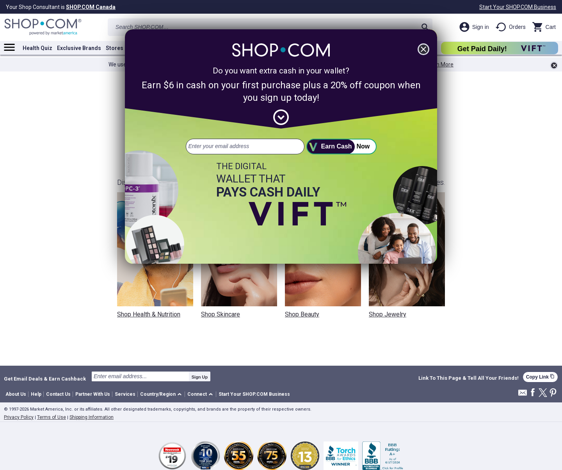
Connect (197, 394)
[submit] (341, 146)
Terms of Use (51, 417)
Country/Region (158, 394)
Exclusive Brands (79, 48)
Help (36, 394)
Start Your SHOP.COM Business (517, 7)
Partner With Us (92, 394)
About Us (15, 394)
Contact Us (58, 394)
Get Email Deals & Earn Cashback (45, 378)
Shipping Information (91, 417)
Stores (114, 48)
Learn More (439, 64)
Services (125, 394)
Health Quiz (37, 48)
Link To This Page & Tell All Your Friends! (468, 378)
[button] (162, 394)
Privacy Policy (19, 417)
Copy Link (540, 377)
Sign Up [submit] (200, 377)
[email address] (245, 146)
